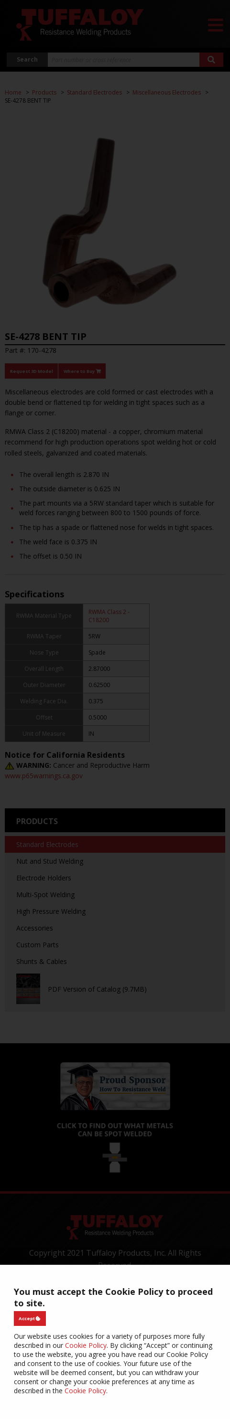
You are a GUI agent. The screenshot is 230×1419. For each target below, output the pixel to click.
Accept (30, 1318)
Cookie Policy (86, 1345)
